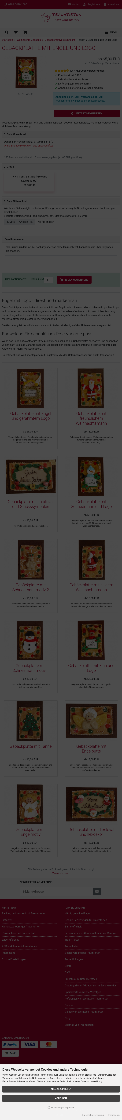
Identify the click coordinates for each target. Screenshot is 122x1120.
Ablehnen (61, 1098)
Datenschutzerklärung (93, 1115)
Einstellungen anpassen (61, 1107)
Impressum (114, 1115)
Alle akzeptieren (61, 1089)
